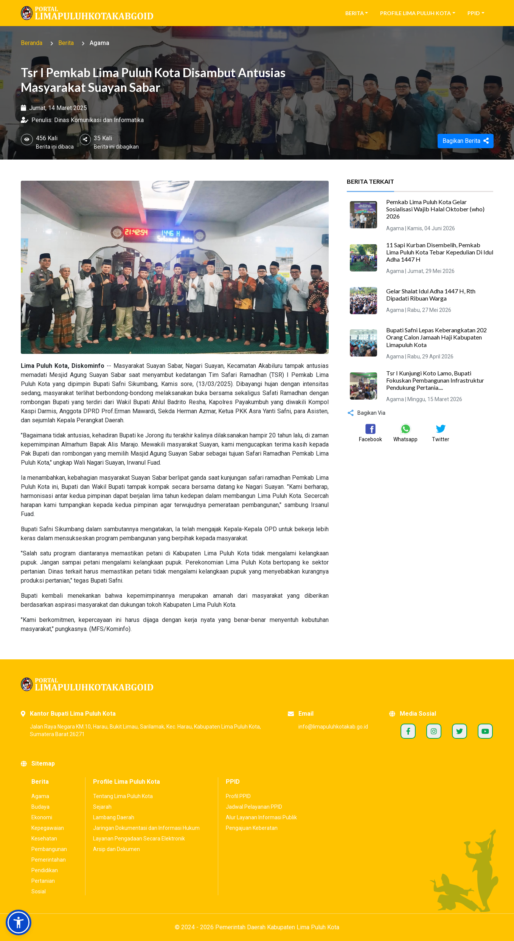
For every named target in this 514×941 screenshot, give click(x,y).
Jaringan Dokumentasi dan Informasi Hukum (146, 828)
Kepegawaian (47, 828)
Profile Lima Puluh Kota (415, 13)
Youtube (485, 731)
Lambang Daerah (113, 817)
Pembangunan (49, 849)
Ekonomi (41, 817)
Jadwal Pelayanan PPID (254, 807)
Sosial (38, 891)
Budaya (40, 807)
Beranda (31, 43)
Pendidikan (44, 870)
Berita (354, 13)
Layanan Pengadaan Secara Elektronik (139, 839)
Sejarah (102, 807)
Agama (99, 43)
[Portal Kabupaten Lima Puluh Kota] (257, 684)
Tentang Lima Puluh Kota (123, 796)
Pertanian (43, 881)
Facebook (408, 731)
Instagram (433, 731)
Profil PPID (238, 796)
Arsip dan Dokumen (116, 849)
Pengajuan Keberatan (252, 828)
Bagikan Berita (466, 140)
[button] (19, 922)
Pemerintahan (48, 860)
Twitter (459, 731)
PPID (473, 13)
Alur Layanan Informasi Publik (261, 817)
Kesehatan (44, 839)
